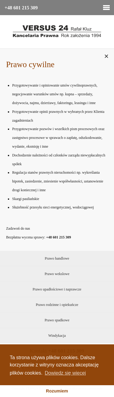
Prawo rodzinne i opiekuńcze (57, 305)
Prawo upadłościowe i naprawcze (57, 289)
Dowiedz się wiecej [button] (65, 373)
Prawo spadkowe (57, 320)
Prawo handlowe (57, 258)
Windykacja (57, 335)
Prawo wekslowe (57, 274)
